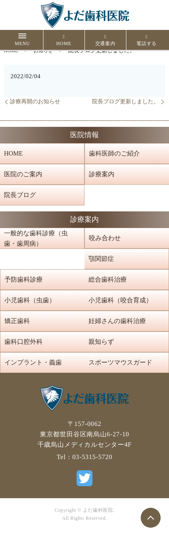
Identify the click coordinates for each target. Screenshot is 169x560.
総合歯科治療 (107, 279)
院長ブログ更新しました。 (125, 102)
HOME (63, 40)
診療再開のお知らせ (35, 102)
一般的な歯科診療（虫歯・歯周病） (36, 238)
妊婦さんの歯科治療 (117, 320)
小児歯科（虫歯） (29, 300)
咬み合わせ (105, 238)
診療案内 (101, 174)
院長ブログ (20, 194)
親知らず (101, 341)
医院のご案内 (23, 174)
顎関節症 (101, 258)
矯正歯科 (17, 320)
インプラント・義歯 (33, 362)
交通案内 (105, 40)
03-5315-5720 (92, 457)
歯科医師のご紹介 (114, 153)
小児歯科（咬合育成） (120, 300)
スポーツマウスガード (120, 362)
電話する (146, 40)
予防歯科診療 (23, 279)
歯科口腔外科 (23, 341)
